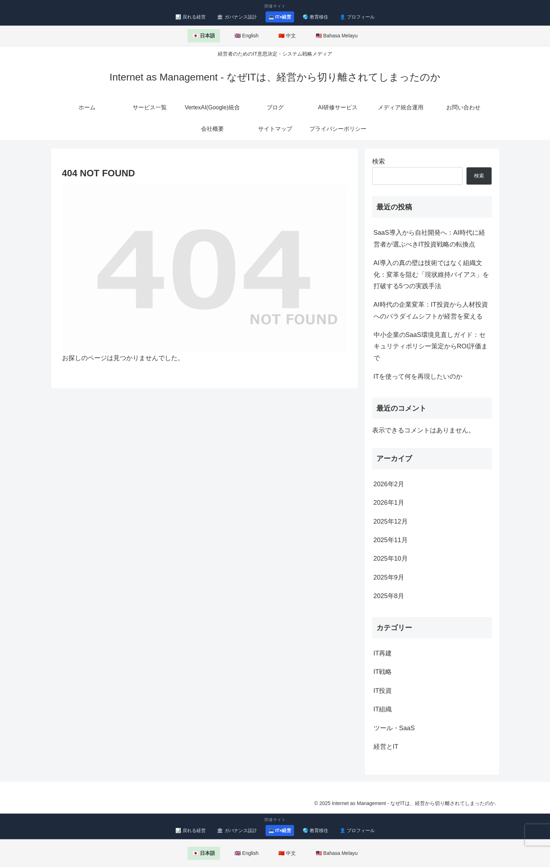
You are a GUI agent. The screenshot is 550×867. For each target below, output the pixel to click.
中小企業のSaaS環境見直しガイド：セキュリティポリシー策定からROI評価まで (431, 346)
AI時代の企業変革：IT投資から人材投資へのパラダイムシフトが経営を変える (431, 310)
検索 (378, 161)
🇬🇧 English (246, 35)
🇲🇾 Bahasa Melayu (337, 35)
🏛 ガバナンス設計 (237, 17)
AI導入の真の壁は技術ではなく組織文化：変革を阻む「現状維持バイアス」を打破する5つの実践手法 (431, 274)
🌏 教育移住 (315, 17)
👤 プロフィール (357, 17)
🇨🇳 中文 (287, 35)
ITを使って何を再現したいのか (418, 376)
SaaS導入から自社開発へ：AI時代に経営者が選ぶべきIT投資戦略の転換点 (429, 238)
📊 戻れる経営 (190, 17)
